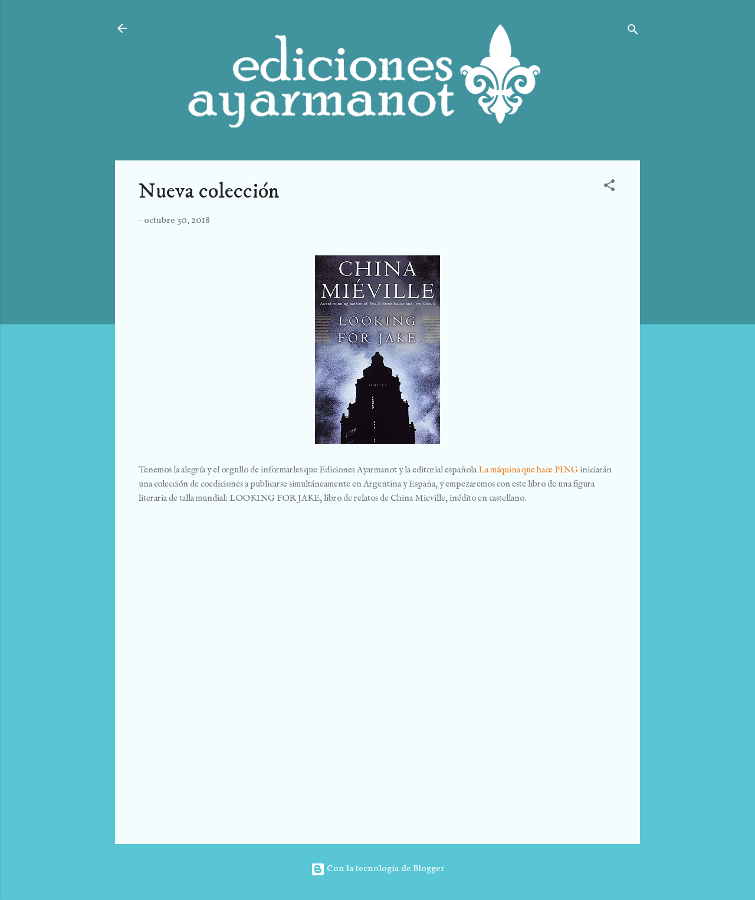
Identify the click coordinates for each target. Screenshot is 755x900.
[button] (609, 188)
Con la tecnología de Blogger (378, 869)
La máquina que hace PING (528, 469)
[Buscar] (633, 32)
